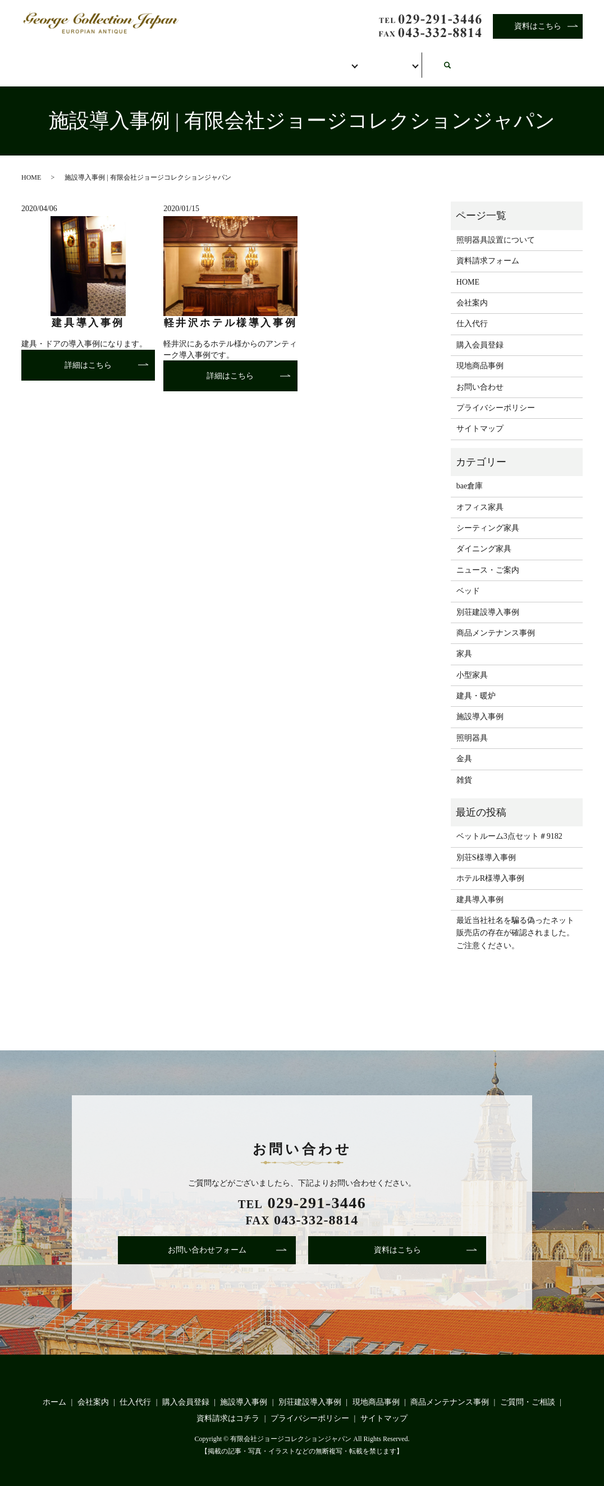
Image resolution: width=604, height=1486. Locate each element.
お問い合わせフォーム (207, 1238)
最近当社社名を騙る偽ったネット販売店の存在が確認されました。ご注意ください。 (515, 921)
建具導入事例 (480, 887)
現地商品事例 (480, 354)
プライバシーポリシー (495, 396)
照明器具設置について (495, 227)
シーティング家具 (487, 516)
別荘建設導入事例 (487, 600)
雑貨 (464, 767)
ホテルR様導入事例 (490, 866)
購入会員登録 (313, 60)
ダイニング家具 (483, 537)
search (566, 55)
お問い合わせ (480, 60)
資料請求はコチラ (227, 1406)
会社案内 (139, 60)
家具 (464, 642)
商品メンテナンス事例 (495, 621)
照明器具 (472, 725)
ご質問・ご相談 (527, 1390)
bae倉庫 (469, 474)
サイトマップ (480, 417)
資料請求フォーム (487, 249)
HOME (31, 165)
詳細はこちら (88, 353)
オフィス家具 (480, 495)
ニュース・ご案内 (487, 558)
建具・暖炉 (476, 684)
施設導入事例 (480, 705)
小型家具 (472, 663)
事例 (397, 60)
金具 (464, 747)
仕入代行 (223, 60)
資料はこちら (537, 26)
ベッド (468, 579)
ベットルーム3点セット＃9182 (509, 824)
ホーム (60, 60)
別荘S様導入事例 (486, 845)
